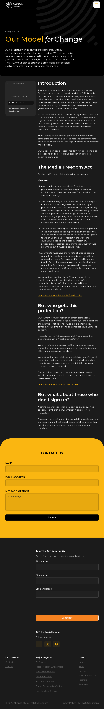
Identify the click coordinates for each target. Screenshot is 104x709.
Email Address (15, 479)
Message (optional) (18, 493)
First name (42, 561)
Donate (9, 666)
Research (83, 684)
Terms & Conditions (88, 703)
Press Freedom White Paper (49, 667)
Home (82, 662)
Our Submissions (44, 676)
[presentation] (56, 606)
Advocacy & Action (87, 675)
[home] (14, 4)
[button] (96, 4)
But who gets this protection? (20, 103)
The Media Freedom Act (18, 97)
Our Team (83, 671)
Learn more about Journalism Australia (58, 384)
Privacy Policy (68, 703)
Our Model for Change (46, 691)
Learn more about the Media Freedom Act (60, 295)
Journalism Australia (45, 681)
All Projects (41, 662)
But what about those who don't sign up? (19, 110)
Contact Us (10, 662)
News (81, 666)
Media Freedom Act (45, 672)
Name (8, 465)
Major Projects (14, 31)
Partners (83, 680)
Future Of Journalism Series (49, 686)
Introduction (13, 91)
